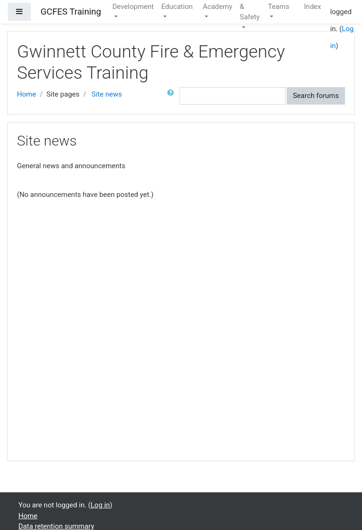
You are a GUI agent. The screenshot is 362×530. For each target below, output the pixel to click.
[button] (172, 96)
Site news (106, 94)
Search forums (316, 95)
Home (26, 94)
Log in (100, 505)
